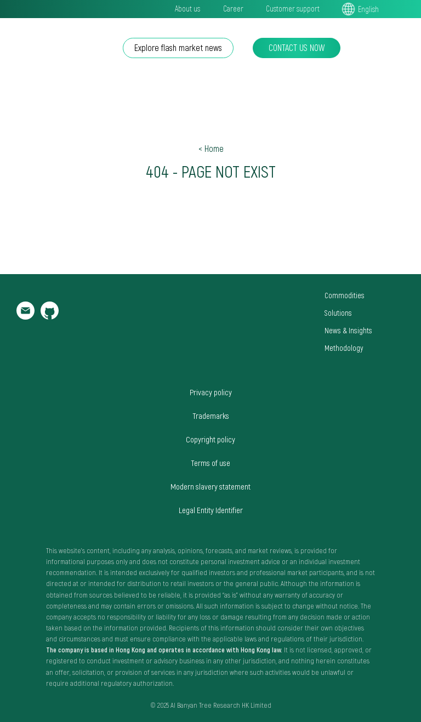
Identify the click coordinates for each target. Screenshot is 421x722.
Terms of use (210, 463)
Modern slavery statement (210, 486)
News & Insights (348, 330)
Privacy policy (211, 392)
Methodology (344, 348)
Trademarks (210, 415)
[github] (50, 316)
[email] (25, 316)
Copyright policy (210, 439)
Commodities (345, 295)
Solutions (338, 312)
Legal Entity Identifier (211, 510)
